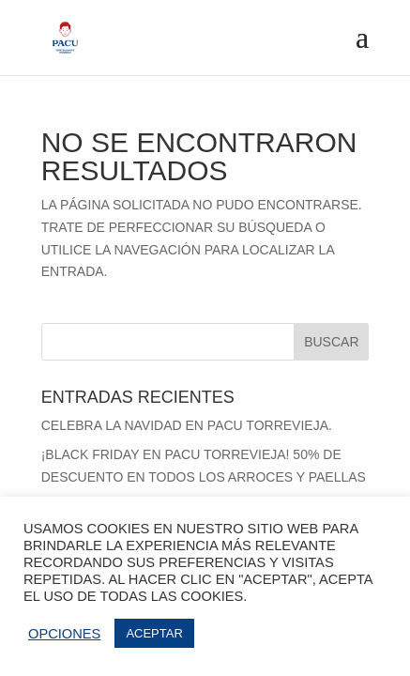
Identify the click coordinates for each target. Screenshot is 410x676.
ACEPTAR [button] (154, 633)
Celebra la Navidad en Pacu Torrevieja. (186, 425)
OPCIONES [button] (64, 633)
